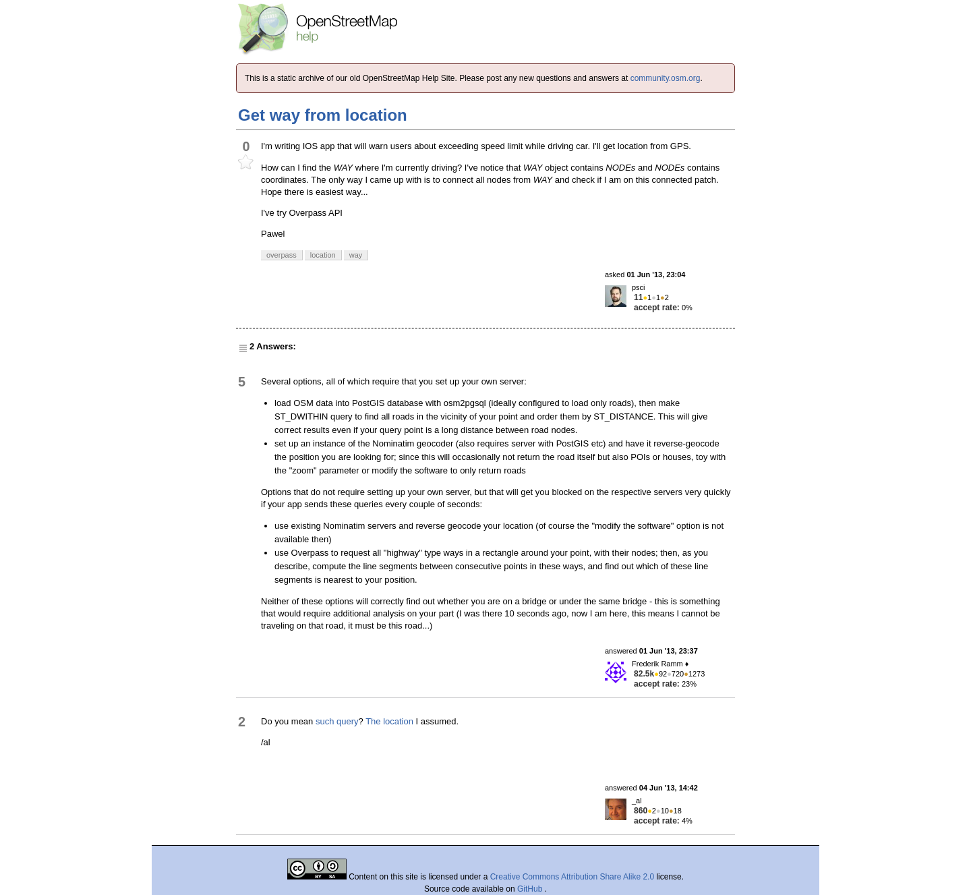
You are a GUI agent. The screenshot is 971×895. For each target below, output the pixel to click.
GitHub (531, 889)
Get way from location (322, 115)
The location (389, 721)
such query (337, 721)
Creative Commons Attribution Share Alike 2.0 (572, 877)
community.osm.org (665, 78)
